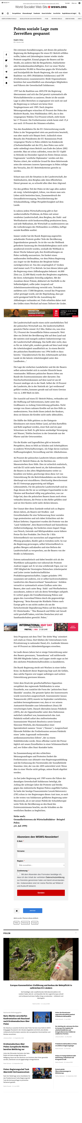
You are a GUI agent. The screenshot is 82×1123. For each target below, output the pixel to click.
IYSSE (46, 18)
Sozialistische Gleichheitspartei (31, 18)
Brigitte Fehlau (18, 40)
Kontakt (67, 3)
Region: (20, 861)
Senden (40, 893)
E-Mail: (20, 841)
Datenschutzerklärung (55, 877)
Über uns (74, 3)
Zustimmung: (22, 871)
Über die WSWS (70, 18)
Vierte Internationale (9, 18)
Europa (34, 923)
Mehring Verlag (57, 18)
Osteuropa (25, 923)
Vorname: (21, 851)
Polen (16, 923)
